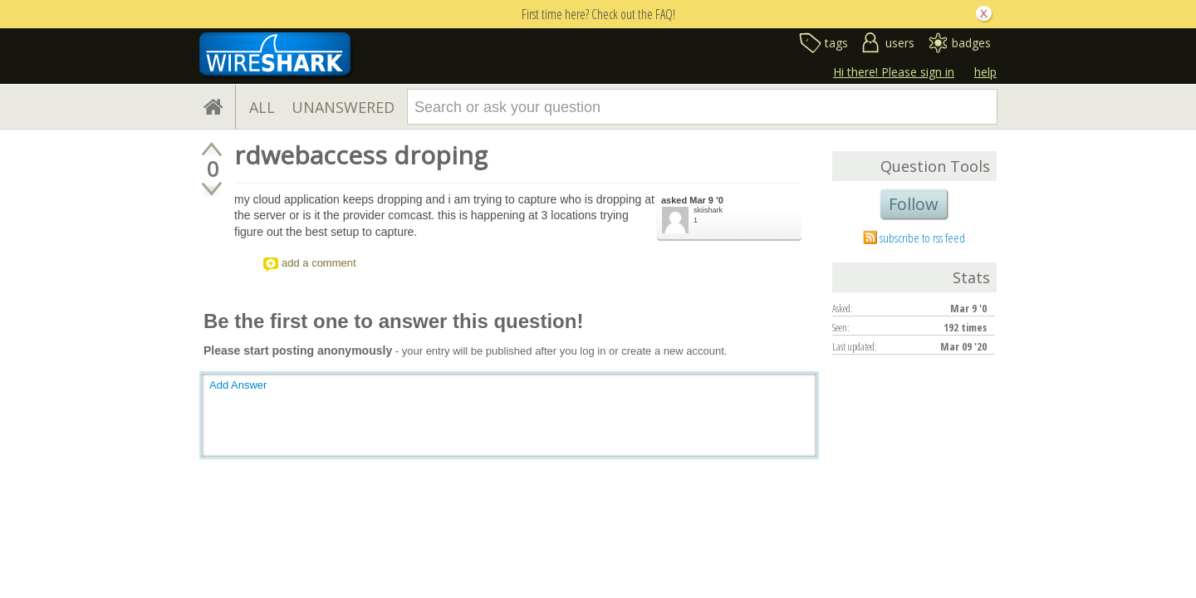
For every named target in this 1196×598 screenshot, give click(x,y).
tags (836, 43)
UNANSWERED (343, 107)
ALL (262, 107)
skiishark (708, 210)
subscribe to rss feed (922, 237)
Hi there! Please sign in (893, 72)
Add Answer (238, 385)
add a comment (319, 263)
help (985, 72)
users (899, 43)
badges (971, 43)
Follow (914, 204)
